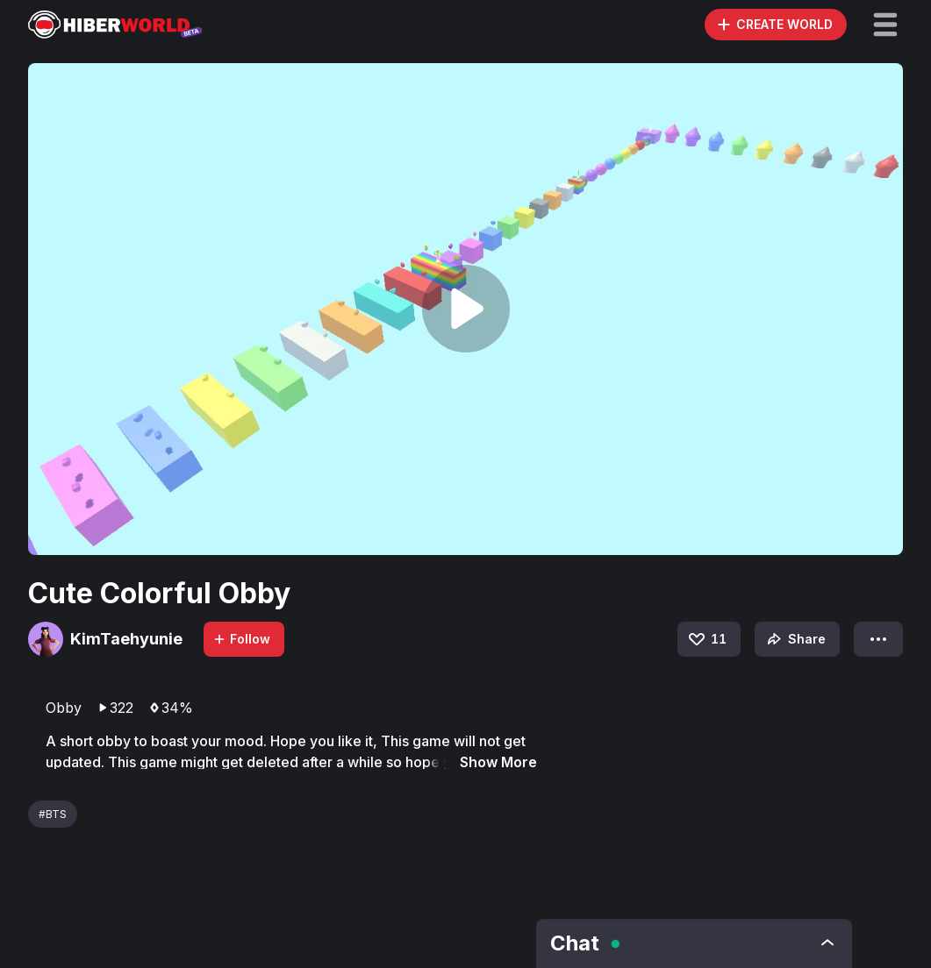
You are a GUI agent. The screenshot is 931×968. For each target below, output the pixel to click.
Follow (241, 638)
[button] (885, 24)
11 (706, 639)
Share (794, 639)
